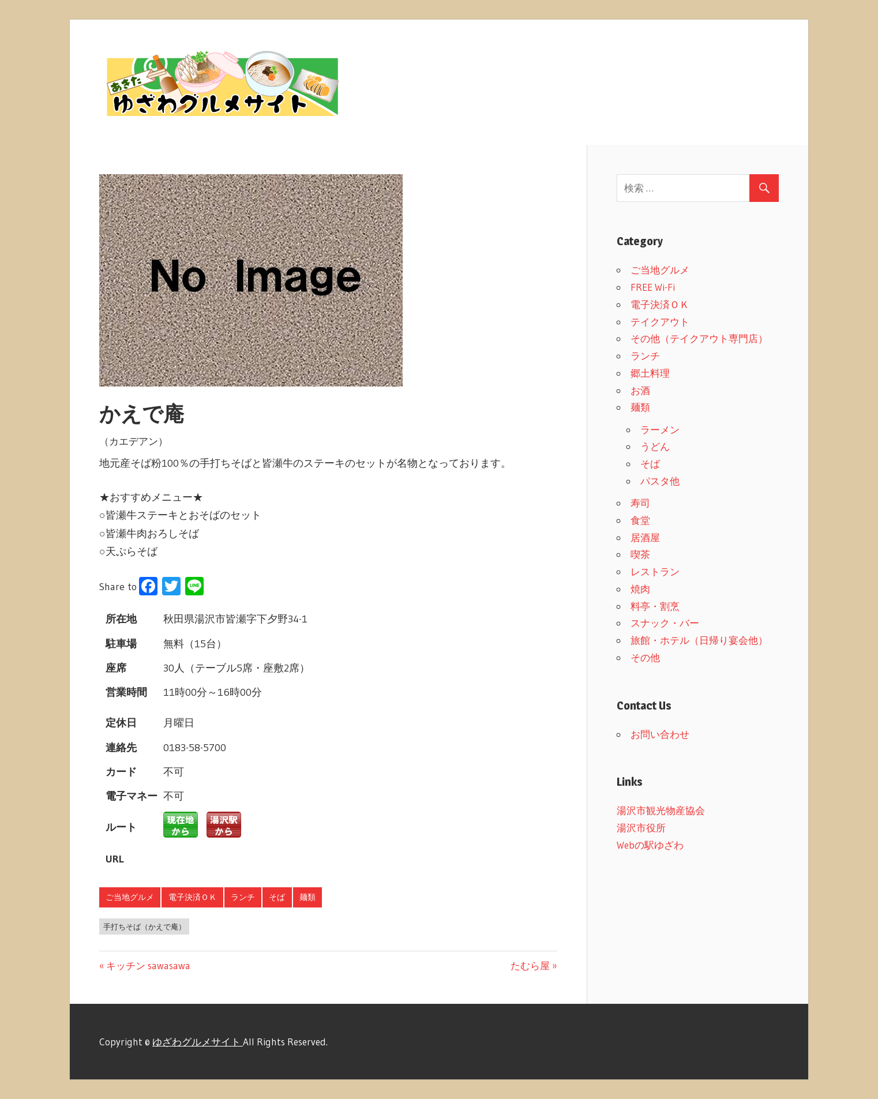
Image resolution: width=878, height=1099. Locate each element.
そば (277, 897)
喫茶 (640, 554)
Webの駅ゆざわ (650, 845)
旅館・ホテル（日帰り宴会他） (699, 640)
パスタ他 (660, 481)
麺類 (307, 897)
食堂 (640, 520)
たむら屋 (530, 965)
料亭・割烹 (655, 606)
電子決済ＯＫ (192, 897)
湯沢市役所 (641, 828)
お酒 (640, 390)
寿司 (640, 503)
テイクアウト (660, 322)
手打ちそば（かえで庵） (144, 926)
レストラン (655, 571)
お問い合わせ (660, 734)
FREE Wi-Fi (653, 287)
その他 (645, 657)
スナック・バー (665, 623)
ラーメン (660, 429)
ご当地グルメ (130, 897)
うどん (655, 446)
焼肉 (640, 589)
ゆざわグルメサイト (197, 1042)
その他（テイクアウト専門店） (699, 338)
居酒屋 (645, 537)
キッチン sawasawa (148, 965)
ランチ (243, 897)
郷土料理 (650, 373)
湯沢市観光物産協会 (661, 810)
